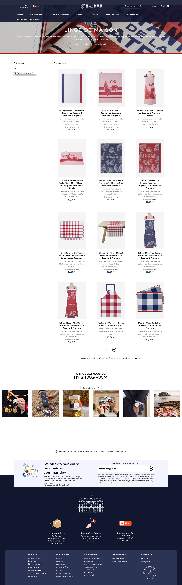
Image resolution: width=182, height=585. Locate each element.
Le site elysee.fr (35, 570)
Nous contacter (119, 561)
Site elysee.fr (24, 6)
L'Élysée (94, 14)
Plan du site (33, 567)
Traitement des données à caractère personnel (91, 571)
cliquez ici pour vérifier (117, 451)
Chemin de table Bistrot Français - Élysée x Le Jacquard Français (111, 255)
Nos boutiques (35, 564)
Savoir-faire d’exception (27, 19)
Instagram (145, 561)
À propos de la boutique (35, 559)
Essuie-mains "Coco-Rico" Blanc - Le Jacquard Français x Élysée (72, 112)
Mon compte (118, 558)
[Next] (114, 350)
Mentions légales (92, 558)
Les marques (132, 14)
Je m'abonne (89, 388)
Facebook (145, 558)
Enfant (59, 570)
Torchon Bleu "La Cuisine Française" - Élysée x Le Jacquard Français (110, 182)
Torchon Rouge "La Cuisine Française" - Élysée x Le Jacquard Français (150, 184)
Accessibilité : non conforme (37, 574)
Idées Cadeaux (112, 14)
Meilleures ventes (64, 576)
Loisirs (79, 14)
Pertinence (60, 63)
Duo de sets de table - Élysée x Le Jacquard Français (149, 325)
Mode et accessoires (61, 562)
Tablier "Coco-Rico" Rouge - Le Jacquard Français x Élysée (150, 112)
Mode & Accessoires (59, 14)
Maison (19, 14)
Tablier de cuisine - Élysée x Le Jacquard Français (111, 324)
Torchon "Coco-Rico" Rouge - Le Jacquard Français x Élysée (111, 112)
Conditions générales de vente (113, 482)
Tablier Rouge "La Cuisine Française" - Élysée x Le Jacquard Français (72, 325)
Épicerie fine (36, 14)
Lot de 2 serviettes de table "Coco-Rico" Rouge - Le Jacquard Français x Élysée (72, 184)
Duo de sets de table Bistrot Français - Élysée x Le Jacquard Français (72, 255)
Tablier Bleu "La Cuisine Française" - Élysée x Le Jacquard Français (150, 255)
